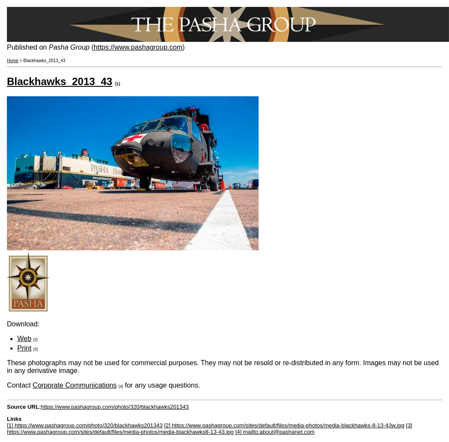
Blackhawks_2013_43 (59, 81)
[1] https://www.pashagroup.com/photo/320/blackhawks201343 (85, 425)
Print (24, 348)
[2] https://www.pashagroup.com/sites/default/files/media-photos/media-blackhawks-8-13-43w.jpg (284, 425)
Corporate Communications (75, 385)
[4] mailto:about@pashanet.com (275, 432)
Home (13, 60)
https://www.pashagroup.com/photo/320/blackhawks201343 (115, 407)
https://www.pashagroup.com (138, 47)
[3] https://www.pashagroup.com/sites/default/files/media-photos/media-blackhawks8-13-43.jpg (209, 428)
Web (24, 338)
